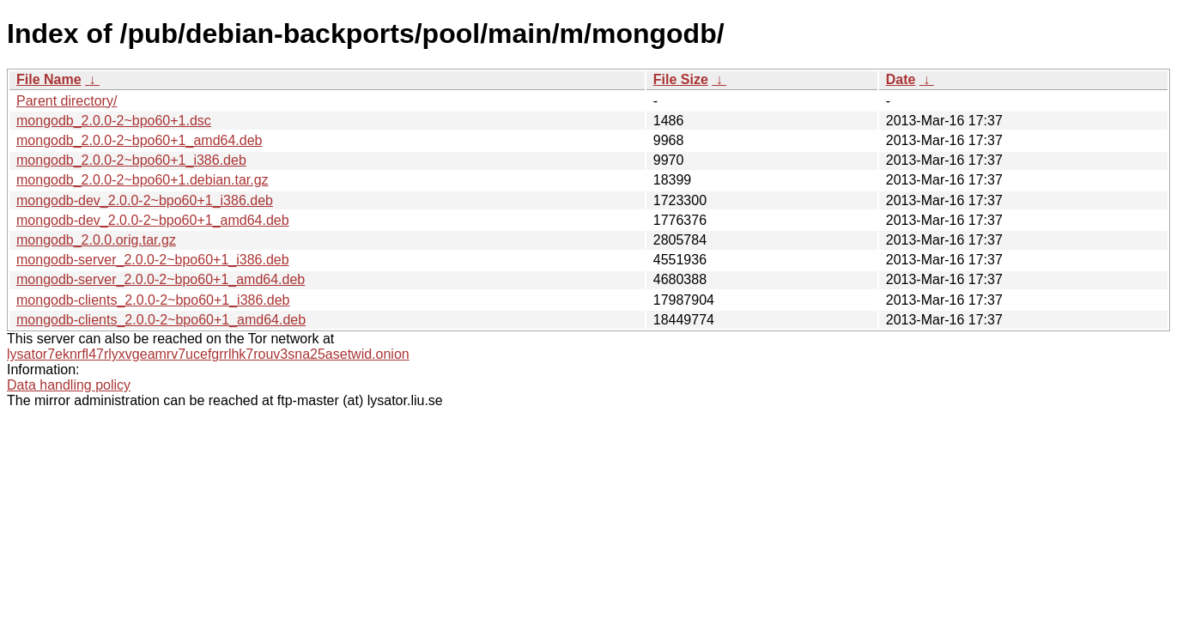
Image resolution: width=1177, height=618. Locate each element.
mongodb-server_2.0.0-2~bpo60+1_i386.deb (152, 259)
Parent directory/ (66, 101)
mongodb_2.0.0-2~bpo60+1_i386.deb (131, 160)
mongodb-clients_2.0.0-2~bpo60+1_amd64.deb (161, 319)
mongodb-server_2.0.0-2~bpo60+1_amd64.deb (160, 279)
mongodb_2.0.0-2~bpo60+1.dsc (113, 120)
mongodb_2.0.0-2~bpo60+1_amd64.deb (139, 140)
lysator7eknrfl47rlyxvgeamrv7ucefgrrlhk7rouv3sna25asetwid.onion (208, 354)
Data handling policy (68, 385)
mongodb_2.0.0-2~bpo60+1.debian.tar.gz (142, 180)
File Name (49, 79)
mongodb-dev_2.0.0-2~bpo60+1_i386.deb (144, 200)
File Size (680, 79)
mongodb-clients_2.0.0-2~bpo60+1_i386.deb (152, 300)
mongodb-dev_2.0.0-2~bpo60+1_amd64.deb (152, 220)
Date (901, 79)
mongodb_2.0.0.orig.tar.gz (96, 240)
